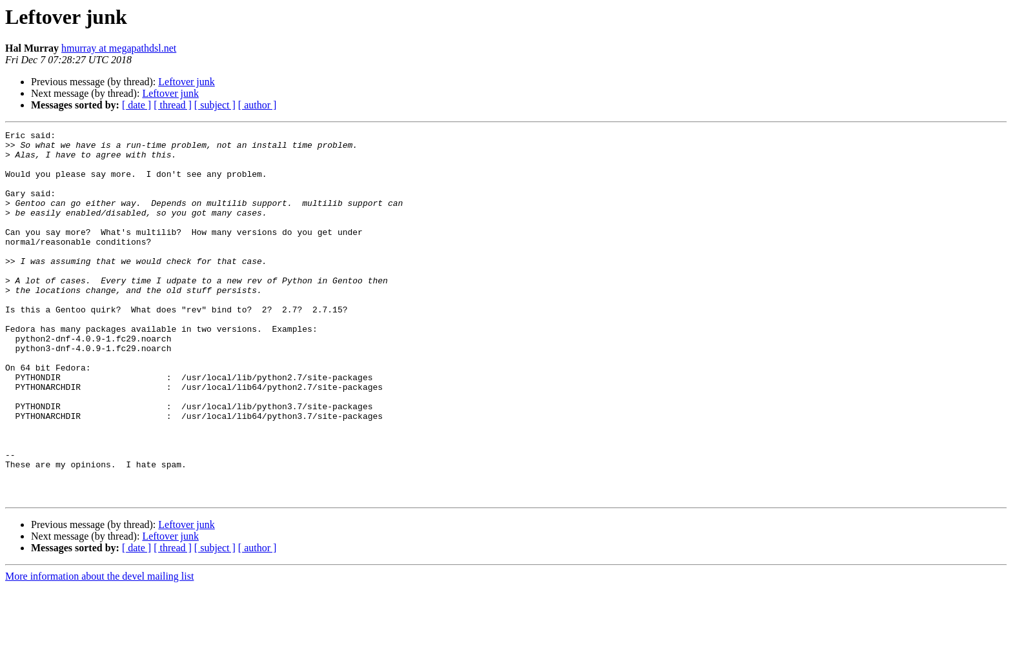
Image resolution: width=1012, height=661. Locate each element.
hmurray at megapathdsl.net (118, 48)
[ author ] (257, 104)
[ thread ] (173, 104)
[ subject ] (215, 104)
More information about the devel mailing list (99, 649)
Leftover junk (186, 81)
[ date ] (136, 104)
